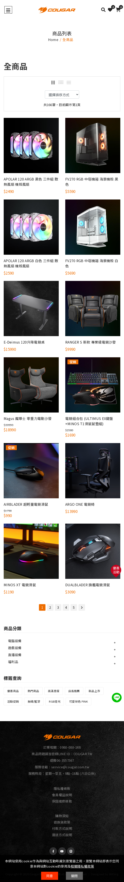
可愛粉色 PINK (78, 701)
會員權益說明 (62, 795)
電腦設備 (14, 640)
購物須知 (62, 816)
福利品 (13, 661)
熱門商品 (33, 691)
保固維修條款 (62, 801)
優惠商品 (13, 691)
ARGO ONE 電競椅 (80, 504)
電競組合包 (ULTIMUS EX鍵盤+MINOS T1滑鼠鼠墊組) (89, 421)
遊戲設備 (14, 647)
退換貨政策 (62, 822)
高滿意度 (53, 691)
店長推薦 (74, 691)
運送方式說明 (62, 835)
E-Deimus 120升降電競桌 (24, 342)
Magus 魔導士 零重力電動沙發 (28, 418)
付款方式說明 (62, 828)
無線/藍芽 (34, 701)
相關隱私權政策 (82, 866)
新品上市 (94, 691)
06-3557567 (65, 760)
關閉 (74, 875)
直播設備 (14, 654)
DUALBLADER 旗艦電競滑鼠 (87, 584)
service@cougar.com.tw (70, 767)
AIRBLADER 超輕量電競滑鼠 (26, 504)
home (53, 39)
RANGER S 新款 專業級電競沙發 (90, 342)
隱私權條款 (62, 788)
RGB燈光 (54, 701)
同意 (49, 875)
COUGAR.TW (83, 753)
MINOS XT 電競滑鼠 (20, 584)
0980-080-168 (70, 747)
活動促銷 (13, 701)
